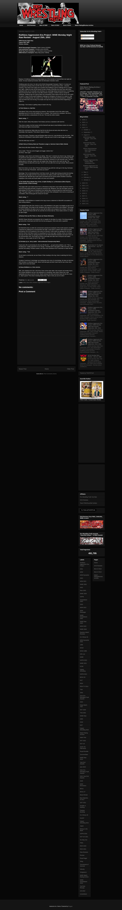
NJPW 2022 (83, 660)
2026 (83, 119)
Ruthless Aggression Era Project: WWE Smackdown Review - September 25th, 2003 (95, 310)
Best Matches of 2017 (84, 798)
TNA (81, 689)
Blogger (70, 906)
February (86, 177)
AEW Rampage (83, 611)
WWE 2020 (83, 629)
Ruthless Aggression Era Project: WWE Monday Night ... (90, 167)
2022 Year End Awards (84, 777)
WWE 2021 (83, 663)
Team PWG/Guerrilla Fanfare (88, 503)
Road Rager (83, 858)
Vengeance (83, 872)
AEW (81, 572)
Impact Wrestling (82, 670)
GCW (81, 666)
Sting (81, 861)
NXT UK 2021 (84, 836)
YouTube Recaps (82, 887)
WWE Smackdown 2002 (83, 617)
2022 (83, 183)
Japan (82, 826)
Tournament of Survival (84, 865)
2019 (83, 190)
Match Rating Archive (84, 733)
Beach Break (84, 795)
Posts (83, 35)
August (86, 135)
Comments (85, 38)
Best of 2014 (55, 25)
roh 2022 (82, 891)
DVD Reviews (31, 25)
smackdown (83, 894)
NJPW (82, 596)
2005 (81, 719)
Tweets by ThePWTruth (87, 373)
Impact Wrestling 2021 (84, 822)
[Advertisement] (46, 350)
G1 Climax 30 (84, 637)
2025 (83, 122)
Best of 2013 (67, 25)
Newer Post (22, 369)
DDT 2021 (83, 802)
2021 (83, 185)
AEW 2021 (83, 581)
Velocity (82, 869)
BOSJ (81, 788)
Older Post (70, 369)
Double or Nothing (83, 806)
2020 (83, 188)
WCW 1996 (83, 651)
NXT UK (82, 743)
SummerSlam (84, 754)
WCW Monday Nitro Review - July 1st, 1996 (94, 356)
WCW (81, 648)
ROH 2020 (83, 846)
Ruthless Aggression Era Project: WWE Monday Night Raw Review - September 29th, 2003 (95, 326)
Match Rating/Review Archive (84, 25)
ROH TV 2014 (84, 686)
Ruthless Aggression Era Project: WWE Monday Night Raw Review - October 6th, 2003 (95, 294)
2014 (83, 203)
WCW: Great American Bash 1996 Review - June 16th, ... (90, 150)
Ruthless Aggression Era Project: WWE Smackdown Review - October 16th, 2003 (95, 215)
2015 (83, 201)
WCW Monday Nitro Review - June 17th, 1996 (89, 144)
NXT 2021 (83, 740)
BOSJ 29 (82, 677)
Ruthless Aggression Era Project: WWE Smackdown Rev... (90, 161)
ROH (81, 683)
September (87, 132)
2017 (83, 196)
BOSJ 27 (82, 792)
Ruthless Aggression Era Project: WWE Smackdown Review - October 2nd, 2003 (95, 278)
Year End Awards (82, 763)
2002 (81, 692)
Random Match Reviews (84, 633)
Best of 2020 (43, 25)
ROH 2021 (83, 849)
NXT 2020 (83, 710)
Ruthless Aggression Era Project (41, 282)
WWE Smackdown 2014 (83, 881)
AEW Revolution (83, 784)
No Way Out (83, 840)
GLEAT (82, 818)
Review (82, 855)
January (86, 180)
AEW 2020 (83, 626)
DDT (81, 725)
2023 (83, 127)
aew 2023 (83, 767)
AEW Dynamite (84, 575)
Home (21, 25)
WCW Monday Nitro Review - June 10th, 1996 (89, 156)
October (86, 129)
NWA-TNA (83, 737)
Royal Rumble (84, 751)
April (85, 174)
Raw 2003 (29, 282)
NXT (81, 680)
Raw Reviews (84, 852)
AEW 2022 (83, 607)
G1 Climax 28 (84, 815)
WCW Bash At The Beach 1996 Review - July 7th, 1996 (95, 246)
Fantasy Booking (82, 811)
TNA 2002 (83, 713)
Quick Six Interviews (83, 747)
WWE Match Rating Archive (84, 876)
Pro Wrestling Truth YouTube (88, 497)
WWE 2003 (83, 593)
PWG (81, 843)
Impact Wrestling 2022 (84, 729)
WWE (81, 657)
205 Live (82, 654)
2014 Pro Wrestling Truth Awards (84, 697)
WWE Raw (83, 716)
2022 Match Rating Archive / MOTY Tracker (90, 88)
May (85, 172)
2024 (83, 125)
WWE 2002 (83, 584)
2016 (83, 198)
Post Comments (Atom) (50, 373)
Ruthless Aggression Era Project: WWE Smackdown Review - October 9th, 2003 (95, 262)
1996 (81, 645)
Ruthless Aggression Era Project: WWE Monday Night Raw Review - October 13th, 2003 (95, 231)
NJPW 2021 (83, 674)
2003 (24, 282)
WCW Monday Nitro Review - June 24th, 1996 (89, 138)
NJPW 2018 (83, 833)
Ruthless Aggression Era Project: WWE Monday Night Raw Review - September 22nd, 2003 (95, 342)
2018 (83, 193)
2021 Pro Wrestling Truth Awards (84, 771)
